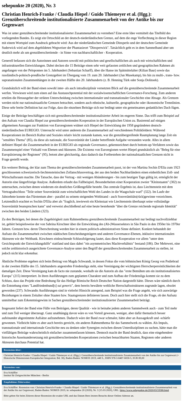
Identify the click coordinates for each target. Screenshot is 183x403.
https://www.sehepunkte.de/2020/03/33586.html (144, 390)
